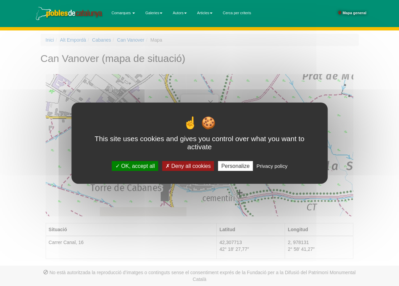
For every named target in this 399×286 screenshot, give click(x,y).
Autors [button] (180, 13)
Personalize (235, 166)
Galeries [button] (153, 13)
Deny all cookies (188, 166)
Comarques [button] (123, 13)
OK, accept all (135, 166)
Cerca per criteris (237, 13)
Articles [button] (205, 13)
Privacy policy (272, 166)
